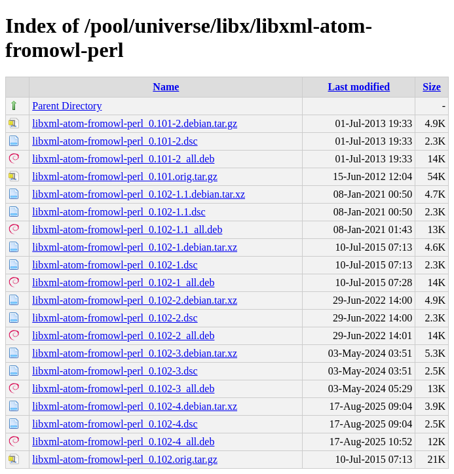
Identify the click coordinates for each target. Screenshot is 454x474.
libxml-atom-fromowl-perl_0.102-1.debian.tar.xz (134, 247)
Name (166, 86)
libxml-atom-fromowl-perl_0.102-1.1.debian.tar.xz (138, 194)
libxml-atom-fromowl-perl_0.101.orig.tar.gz (125, 176)
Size (432, 86)
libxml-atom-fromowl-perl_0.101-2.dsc (114, 141)
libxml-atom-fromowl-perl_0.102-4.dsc (114, 423)
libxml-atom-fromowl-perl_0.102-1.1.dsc (118, 211)
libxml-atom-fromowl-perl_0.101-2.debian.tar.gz (134, 123)
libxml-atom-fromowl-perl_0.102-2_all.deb (123, 335)
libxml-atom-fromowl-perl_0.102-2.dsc (114, 317)
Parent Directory (67, 105)
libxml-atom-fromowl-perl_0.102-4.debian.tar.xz (134, 406)
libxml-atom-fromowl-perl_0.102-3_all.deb (123, 388)
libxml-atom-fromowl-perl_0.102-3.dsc (114, 370)
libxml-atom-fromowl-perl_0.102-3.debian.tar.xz (134, 353)
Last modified (359, 86)
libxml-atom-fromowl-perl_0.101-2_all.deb (123, 158)
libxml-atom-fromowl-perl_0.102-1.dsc (114, 264)
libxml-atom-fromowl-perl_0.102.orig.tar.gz (125, 459)
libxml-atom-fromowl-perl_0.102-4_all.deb (123, 441)
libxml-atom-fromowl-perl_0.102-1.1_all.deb (127, 229)
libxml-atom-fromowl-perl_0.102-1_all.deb (123, 282)
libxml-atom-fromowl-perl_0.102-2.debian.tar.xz (134, 300)
